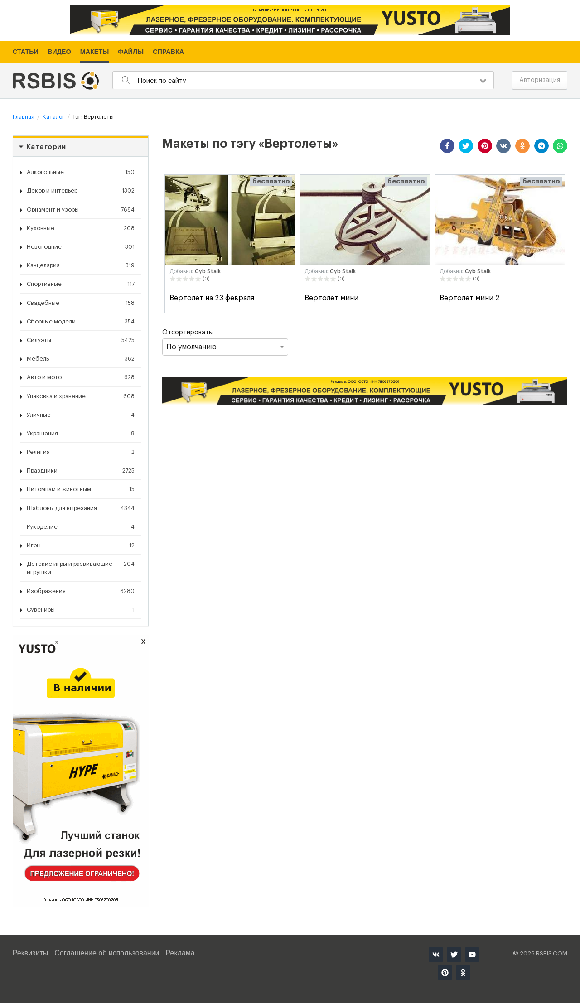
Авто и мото (81, 377)
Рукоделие (81, 527)
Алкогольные (81, 172)
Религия (81, 452)
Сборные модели (81, 322)
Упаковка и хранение (81, 396)
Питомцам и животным (81, 489)
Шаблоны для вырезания (81, 508)
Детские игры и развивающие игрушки (81, 567)
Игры (81, 545)
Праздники (81, 471)
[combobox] (303, 80)
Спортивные (81, 284)
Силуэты (81, 340)
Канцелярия (81, 265)
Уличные (81, 415)
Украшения (81, 433)
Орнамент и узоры (81, 210)
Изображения (81, 591)
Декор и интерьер (81, 191)
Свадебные (81, 303)
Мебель (81, 359)
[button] (447, 146)
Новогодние (81, 247)
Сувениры (81, 610)
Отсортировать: (225, 342)
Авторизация (539, 80)
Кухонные (81, 228)
